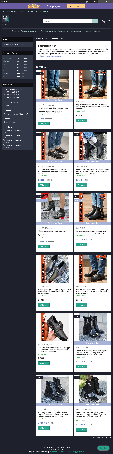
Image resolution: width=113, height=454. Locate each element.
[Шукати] (95, 21)
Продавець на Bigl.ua (56, 450)
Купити (45, 124)
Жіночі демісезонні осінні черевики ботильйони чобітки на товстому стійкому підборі (54, 233)
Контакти (97, 31)
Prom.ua (67, 447)
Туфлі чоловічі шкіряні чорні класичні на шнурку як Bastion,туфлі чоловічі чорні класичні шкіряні (92, 291)
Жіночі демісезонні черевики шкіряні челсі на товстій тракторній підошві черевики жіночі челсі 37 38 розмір (92, 171)
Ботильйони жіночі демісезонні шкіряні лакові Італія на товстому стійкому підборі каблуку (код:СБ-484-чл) (91, 352)
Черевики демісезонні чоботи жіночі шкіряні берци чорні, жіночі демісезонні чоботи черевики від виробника (53, 414)
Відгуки (88, 31)
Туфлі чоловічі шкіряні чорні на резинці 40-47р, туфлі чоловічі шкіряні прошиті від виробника (92, 106)
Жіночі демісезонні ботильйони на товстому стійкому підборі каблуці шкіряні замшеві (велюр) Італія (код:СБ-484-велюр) (92, 415)
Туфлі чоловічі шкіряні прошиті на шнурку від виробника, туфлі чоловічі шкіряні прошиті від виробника (54, 349)
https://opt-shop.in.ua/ (14, 89)
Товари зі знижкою (48, 31)
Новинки (61, 31)
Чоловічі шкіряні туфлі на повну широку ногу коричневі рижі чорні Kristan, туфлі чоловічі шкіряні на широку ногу (53, 110)
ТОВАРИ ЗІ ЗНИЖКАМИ (13, 45)
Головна (15, 31)
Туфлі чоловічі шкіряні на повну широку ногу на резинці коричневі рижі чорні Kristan (54, 171)
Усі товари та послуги (101, 438)
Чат (103, 448)
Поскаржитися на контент (57, 452)
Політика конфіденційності (75, 452)
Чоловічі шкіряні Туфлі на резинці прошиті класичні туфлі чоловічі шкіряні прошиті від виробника (54, 291)
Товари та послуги (28, 31)
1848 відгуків (93, 1)
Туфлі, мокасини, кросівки (50, 56)
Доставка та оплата (75, 31)
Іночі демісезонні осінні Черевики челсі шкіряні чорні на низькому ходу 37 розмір (92, 232)
